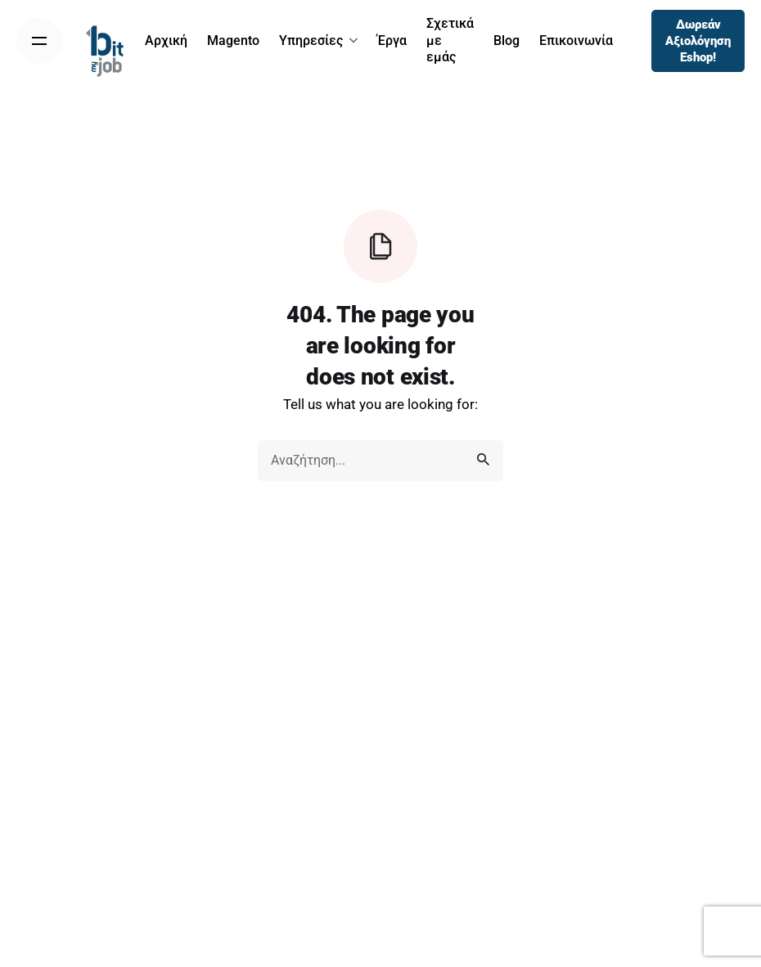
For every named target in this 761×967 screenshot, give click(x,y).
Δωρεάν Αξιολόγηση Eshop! (698, 41)
